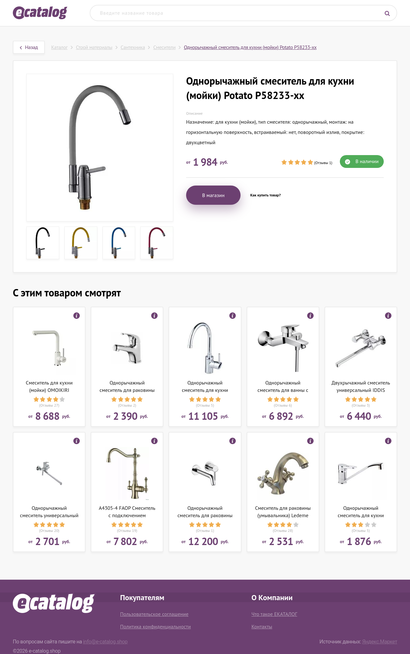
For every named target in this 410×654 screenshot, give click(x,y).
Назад (29, 47)
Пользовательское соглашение (154, 614)
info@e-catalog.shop (105, 642)
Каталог (59, 47)
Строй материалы (94, 47)
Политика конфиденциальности (155, 626)
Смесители (164, 47)
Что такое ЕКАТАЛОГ (274, 614)
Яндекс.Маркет (379, 642)
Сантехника (133, 47)
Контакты (261, 626)
